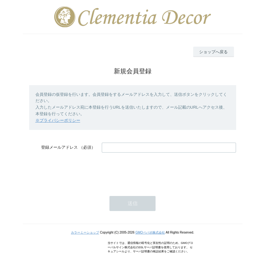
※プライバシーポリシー (57, 120)
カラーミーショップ (85, 232)
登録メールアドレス (59, 147)
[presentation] (149, 171)
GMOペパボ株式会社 (150, 232)
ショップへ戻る (213, 51)
